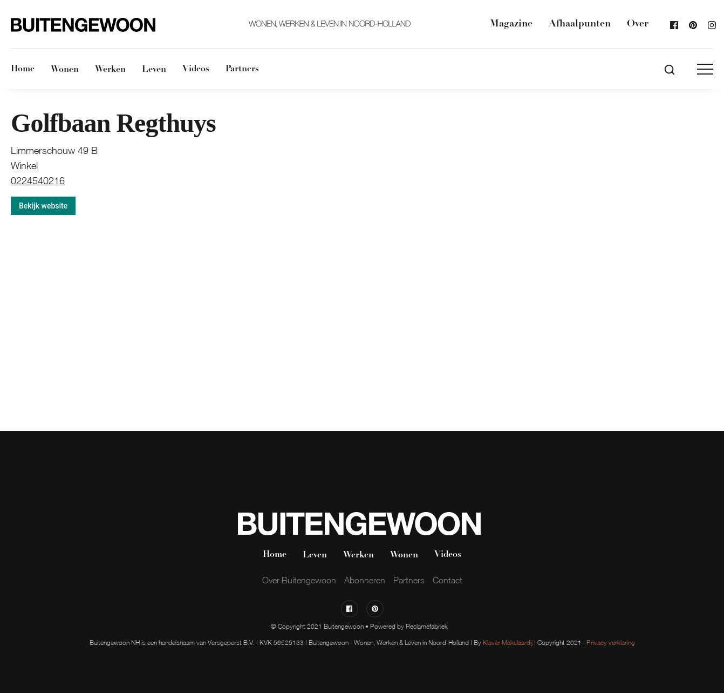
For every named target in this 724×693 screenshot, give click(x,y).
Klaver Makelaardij (507, 642)
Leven (154, 69)
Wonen (65, 69)
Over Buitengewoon (299, 580)
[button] (705, 69)
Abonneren (364, 580)
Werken (110, 69)
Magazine (511, 24)
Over (637, 24)
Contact (447, 580)
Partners (242, 69)
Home (23, 69)
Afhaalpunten (580, 24)
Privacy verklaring (610, 642)
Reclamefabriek (427, 626)
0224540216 (38, 181)
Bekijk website (43, 205)
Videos (195, 69)
